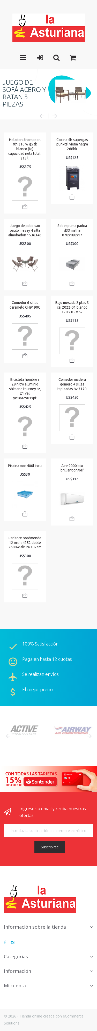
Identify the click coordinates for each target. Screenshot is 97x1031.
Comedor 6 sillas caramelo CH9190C (25, 305)
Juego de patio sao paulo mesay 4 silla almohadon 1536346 (24, 230)
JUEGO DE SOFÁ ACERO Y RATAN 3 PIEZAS (24, 93)
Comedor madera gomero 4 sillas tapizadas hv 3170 (72, 384)
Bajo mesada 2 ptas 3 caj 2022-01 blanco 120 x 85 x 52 (72, 307)
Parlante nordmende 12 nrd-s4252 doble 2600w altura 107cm (25, 542)
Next (89, 736)
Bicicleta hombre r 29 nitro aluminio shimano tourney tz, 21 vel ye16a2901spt (25, 388)
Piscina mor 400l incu (25, 466)
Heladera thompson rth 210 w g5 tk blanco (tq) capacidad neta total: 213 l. (24, 149)
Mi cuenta (15, 985)
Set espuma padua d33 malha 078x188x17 (72, 230)
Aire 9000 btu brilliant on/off (72, 468)
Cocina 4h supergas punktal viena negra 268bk (72, 144)
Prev (8, 736)
